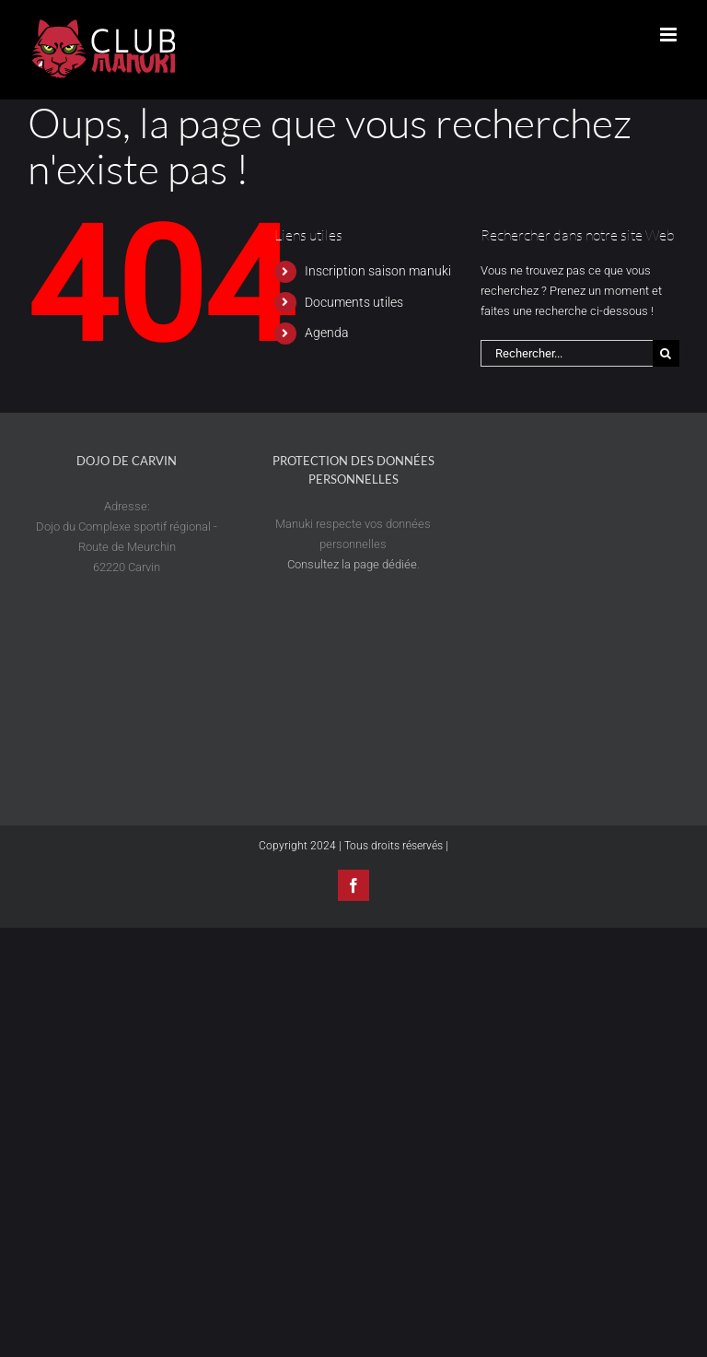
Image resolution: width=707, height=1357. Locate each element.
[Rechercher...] (567, 353)
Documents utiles (354, 302)
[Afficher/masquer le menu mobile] (669, 34)
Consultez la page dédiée (352, 564)
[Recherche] (666, 353)
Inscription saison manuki (378, 270)
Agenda (327, 332)
